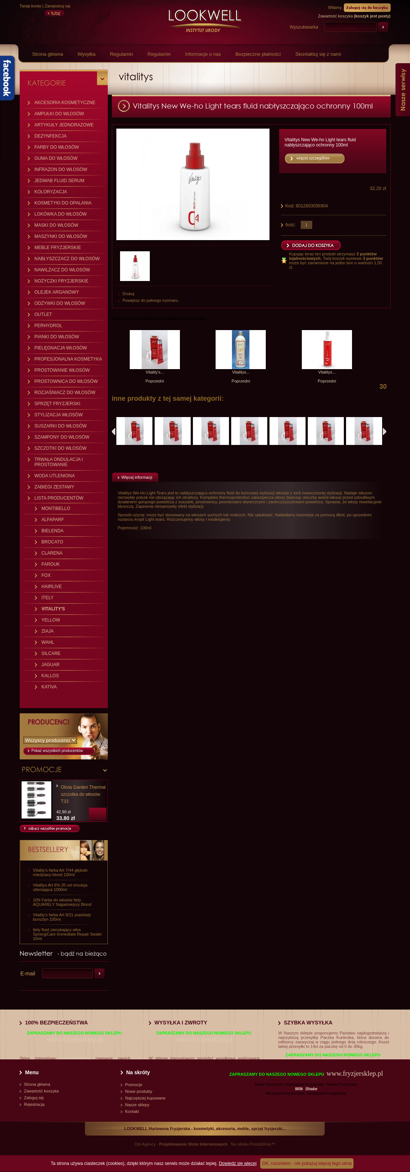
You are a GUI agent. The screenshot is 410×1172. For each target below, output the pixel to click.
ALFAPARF (53, 519)
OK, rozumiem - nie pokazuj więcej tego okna (307, 1163)
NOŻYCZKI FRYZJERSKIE (61, 281)
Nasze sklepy (137, 1104)
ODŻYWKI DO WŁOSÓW (60, 303)
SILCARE (51, 653)
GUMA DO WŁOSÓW (56, 158)
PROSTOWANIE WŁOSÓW (62, 370)
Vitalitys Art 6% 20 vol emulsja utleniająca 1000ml (60, 887)
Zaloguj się (34, 1097)
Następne (384, 431)
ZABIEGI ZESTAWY (54, 487)
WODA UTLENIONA (55, 475)
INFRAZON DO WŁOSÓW (61, 169)
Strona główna (47, 54)
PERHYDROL (48, 325)
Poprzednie (113, 431)
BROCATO (52, 542)
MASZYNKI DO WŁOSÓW (61, 236)
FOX (46, 575)
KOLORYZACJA (51, 191)
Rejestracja (34, 1104)
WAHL (48, 642)
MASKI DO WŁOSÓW (56, 225)
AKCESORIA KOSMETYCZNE (65, 102)
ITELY (48, 597)
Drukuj (129, 293)
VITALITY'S (53, 608)
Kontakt (132, 1111)
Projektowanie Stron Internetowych (193, 1144)
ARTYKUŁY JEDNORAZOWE (64, 124)
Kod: (290, 206)
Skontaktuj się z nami (318, 54)
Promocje (133, 1084)
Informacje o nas (203, 54)
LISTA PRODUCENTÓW (59, 498)
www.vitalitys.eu (75, 1058)
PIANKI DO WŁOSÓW (57, 336)
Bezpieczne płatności (258, 54)
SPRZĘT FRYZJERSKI (58, 403)
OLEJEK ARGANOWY (57, 292)
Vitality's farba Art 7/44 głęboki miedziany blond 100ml (60, 872)
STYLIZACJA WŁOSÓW (59, 414)
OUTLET (43, 314)
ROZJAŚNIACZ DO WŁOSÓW (65, 392)
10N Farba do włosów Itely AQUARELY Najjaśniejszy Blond (62, 902)
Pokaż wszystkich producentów (57, 751)
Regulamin (121, 54)
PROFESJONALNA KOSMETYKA (68, 359)
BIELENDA (53, 530)
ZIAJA (48, 631)
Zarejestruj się (57, 6)
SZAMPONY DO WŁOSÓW (62, 437)
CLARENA (52, 553)
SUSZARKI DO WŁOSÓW (61, 426)
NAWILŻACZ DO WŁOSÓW (62, 269)
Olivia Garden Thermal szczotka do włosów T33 (83, 794)
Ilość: (290, 224)
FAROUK (51, 564)
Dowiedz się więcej (237, 1163)
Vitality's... (155, 372)
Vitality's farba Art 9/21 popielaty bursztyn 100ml (62, 917)
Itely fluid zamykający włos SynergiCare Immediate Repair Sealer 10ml (67, 934)
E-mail (27, 973)
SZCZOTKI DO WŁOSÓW (61, 448)
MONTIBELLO (56, 508)
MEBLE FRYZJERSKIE (58, 247)
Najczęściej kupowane (145, 1098)
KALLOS (50, 675)
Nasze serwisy (403, 89)
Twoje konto (31, 6)
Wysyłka (87, 54)
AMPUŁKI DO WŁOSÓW (59, 113)
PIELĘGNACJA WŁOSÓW (61, 348)
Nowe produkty (138, 1091)
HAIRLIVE (52, 586)
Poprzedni (155, 381)
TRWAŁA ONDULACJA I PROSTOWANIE (59, 462)
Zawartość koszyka (41, 1091)
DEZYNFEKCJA (51, 136)
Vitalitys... (240, 372)
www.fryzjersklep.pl (74, 1039)
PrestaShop (260, 1144)
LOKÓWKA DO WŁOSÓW (61, 214)
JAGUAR (51, 664)
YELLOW (51, 620)
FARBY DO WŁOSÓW (57, 147)
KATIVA (49, 687)
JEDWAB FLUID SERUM (59, 180)
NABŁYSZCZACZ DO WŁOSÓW (67, 258)
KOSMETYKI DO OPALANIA (63, 203)
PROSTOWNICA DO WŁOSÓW (66, 381)
